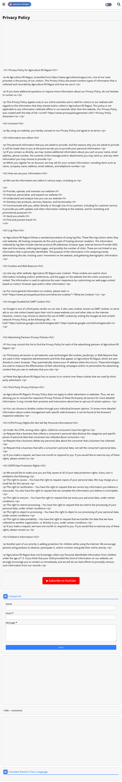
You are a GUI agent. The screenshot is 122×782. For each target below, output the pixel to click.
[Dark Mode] (119, 4)
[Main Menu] (4, 4)
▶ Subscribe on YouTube (61, 580)
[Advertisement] (61, 44)
